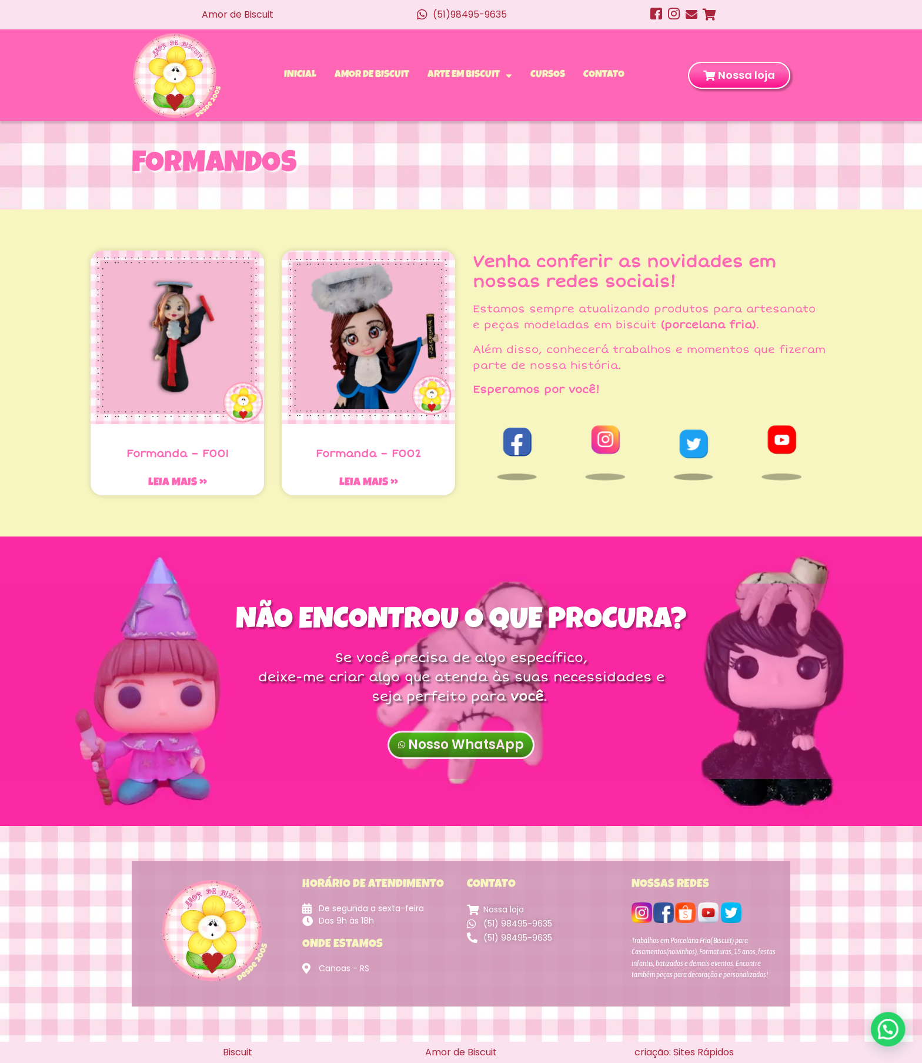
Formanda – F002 (368, 453)
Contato (603, 75)
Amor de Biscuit (372, 75)
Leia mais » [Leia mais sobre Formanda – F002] (368, 483)
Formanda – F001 (177, 453)
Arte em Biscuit (469, 75)
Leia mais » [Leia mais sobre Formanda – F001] (177, 483)
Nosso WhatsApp (461, 760)
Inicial (300, 75)
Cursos (547, 75)
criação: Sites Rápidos (684, 1052)
